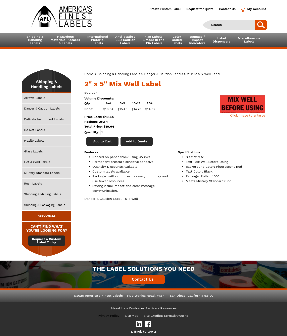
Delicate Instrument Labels (44, 119)
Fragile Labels (34, 140)
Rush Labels (33, 183)
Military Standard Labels (42, 173)
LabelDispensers (222, 39)
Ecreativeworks (176, 316)
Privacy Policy (108, 316)
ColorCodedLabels (177, 40)
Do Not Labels (34, 130)
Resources (168, 308)
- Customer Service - (142, 308)
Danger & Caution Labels (163, 74)
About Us (118, 308)
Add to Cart (102, 141)
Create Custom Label (165, 9)
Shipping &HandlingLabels (35, 40)
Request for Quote (199, 9)
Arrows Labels (34, 98)
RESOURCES (47, 215)
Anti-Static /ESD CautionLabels (125, 40)
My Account (256, 9)
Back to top (143, 331)
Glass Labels (33, 151)
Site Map (131, 316)
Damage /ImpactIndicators (197, 40)
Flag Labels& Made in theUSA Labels (153, 40)
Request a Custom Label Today (46, 241)
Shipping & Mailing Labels (42, 194)
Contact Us (227, 9)
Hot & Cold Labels (37, 162)
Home (89, 74)
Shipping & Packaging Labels (44, 205)
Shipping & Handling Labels (119, 74)
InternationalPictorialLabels (97, 40)
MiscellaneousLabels (249, 39)
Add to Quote (136, 141)
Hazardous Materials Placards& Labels (65, 40)
